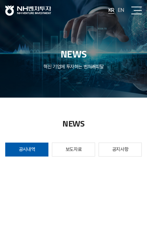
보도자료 (73, 149)
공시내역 (27, 149)
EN (121, 10)
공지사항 (120, 149)
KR (111, 10)
